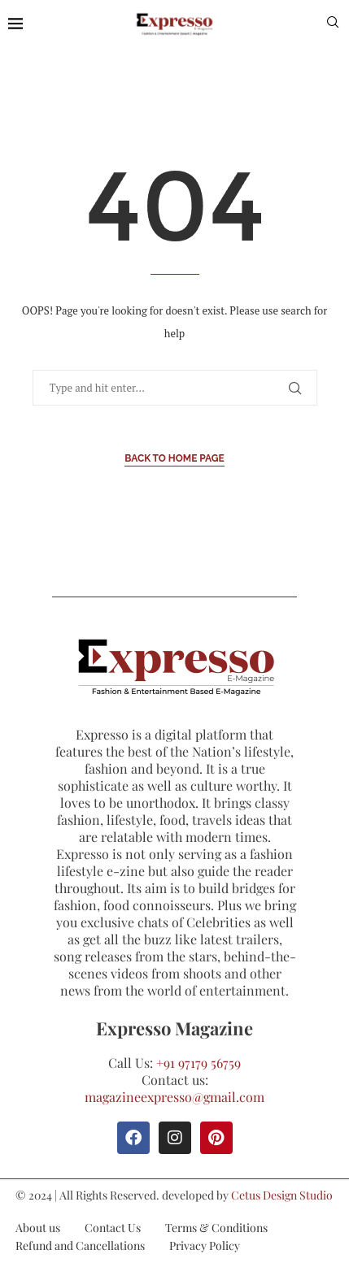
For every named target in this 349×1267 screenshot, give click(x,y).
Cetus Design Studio (282, 1195)
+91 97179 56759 (198, 1062)
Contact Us (113, 1227)
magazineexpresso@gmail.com (174, 1096)
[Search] (333, 24)
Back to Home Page (174, 458)
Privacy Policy (204, 1245)
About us (37, 1227)
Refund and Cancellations (80, 1245)
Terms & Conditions (216, 1227)
